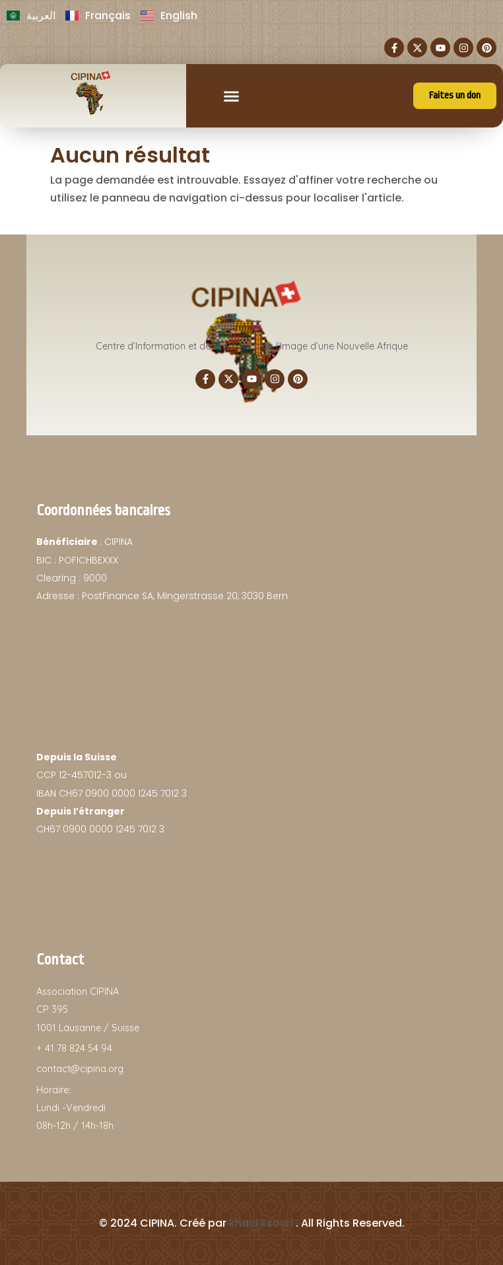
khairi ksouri (261, 1223)
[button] (231, 95)
